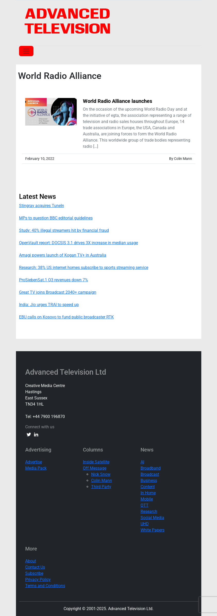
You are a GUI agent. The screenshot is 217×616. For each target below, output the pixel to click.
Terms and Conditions (45, 585)
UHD (145, 523)
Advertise (33, 461)
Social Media (152, 517)
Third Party (101, 486)
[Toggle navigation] (26, 51)
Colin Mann (101, 480)
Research (149, 511)
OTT (145, 505)
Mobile (147, 499)
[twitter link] (28, 434)
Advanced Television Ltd (66, 372)
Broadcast (150, 474)
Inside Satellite (96, 461)
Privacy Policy (38, 579)
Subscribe (34, 573)
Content (148, 486)
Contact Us (35, 567)
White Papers (152, 530)
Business (149, 480)
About (30, 560)
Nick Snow (100, 474)
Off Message (94, 468)
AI (142, 461)
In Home (148, 492)
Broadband (151, 468)
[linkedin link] (36, 434)
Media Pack (36, 468)
